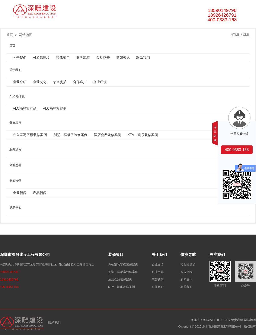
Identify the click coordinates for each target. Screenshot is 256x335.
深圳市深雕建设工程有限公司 (25, 254)
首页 (33, 25)
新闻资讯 (157, 25)
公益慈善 (137, 25)
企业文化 (158, 272)
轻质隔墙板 (187, 264)
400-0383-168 (237, 150)
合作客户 (158, 287)
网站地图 (250, 320)
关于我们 (52, 25)
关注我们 (217, 254)
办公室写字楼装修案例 (123, 264)
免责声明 (237, 320)
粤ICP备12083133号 (216, 320)
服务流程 (116, 25)
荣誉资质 (158, 279)
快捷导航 (188, 254)
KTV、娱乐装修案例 (121, 287)
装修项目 (96, 25)
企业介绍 (158, 264)
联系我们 (177, 25)
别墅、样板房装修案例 (123, 272)
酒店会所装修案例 (120, 279)
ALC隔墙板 (73, 25)
